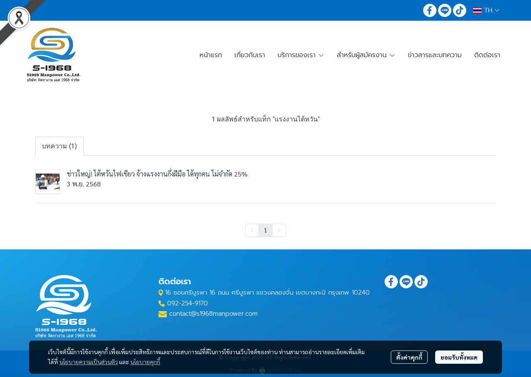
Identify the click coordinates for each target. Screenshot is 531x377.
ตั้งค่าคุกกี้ (409, 357)
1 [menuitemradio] (265, 230)
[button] (486, 10)
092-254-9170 (187, 303)
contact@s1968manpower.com (213, 313)
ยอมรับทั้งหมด (459, 357)
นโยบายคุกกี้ (145, 361)
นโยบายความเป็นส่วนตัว (88, 361)
